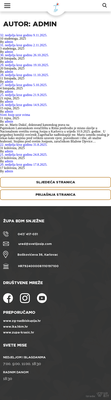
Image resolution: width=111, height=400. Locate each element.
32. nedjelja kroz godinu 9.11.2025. (23, 35)
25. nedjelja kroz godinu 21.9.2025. (23, 95)
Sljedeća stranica (55, 182)
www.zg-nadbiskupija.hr (22, 320)
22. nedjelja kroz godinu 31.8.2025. (23, 144)
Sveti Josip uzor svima (15, 115)
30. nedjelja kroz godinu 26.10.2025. (24, 55)
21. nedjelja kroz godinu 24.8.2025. (23, 154)
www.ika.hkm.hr (15, 326)
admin (9, 42)
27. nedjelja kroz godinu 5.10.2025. (23, 85)
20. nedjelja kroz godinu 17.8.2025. (23, 164)
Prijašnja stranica (55, 195)
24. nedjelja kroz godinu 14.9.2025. (23, 105)
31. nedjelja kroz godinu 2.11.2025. (23, 45)
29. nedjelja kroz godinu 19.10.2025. (24, 65)
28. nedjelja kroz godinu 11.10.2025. (24, 75)
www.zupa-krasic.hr (18, 332)
